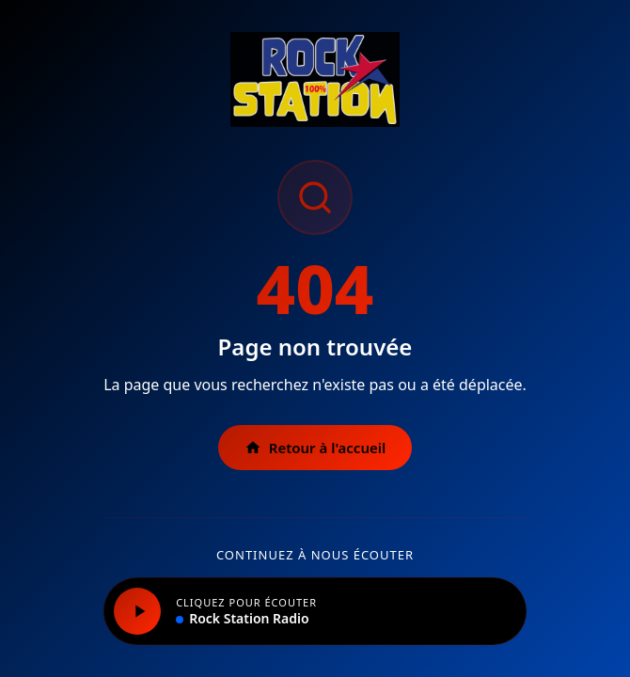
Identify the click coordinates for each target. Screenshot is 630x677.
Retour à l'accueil (315, 447)
